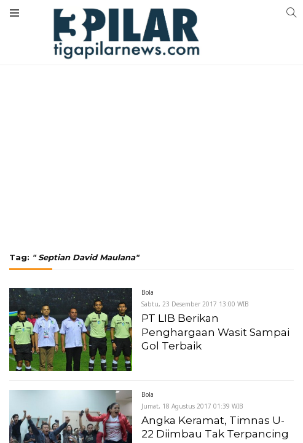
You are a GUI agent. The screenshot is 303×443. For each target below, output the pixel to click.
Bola (147, 292)
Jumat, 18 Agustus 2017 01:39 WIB (192, 406)
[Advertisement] (151, 92)
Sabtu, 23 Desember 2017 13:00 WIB (195, 304)
